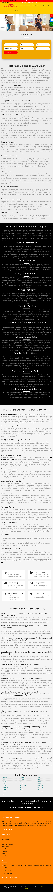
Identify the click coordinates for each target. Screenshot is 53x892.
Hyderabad (22, 777)
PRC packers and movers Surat (9, 414)
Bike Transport (5, 839)
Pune (21, 781)
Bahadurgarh (40, 785)
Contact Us (18, 11)
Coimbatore (40, 795)
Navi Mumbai (40, 787)
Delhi (4, 779)
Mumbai (5, 777)
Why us (43, 5)
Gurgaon (5, 781)
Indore (4, 791)
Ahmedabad (23, 785)
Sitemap (4, 853)
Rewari (21, 789)
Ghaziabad (5, 787)
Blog (48, 5)
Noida (4, 783)
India (2, 562)
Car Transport (5, 842)
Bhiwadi (22, 787)
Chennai (22, 779)
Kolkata (21, 783)
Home (16, 5)
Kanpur (39, 783)
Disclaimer (4, 851)
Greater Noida (23, 795)
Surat (38, 777)
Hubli (21, 793)
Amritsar (39, 793)
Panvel (38, 789)
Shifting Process (36, 5)
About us (22, 5)
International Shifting (7, 844)
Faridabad (5, 785)
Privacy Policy (5, 846)
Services (28, 5)
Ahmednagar (40, 791)
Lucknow (39, 781)
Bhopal (4, 795)
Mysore (21, 791)
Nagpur (4, 789)
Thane (4, 793)
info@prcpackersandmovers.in (12, 877)
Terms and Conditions (7, 849)
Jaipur (38, 779)
